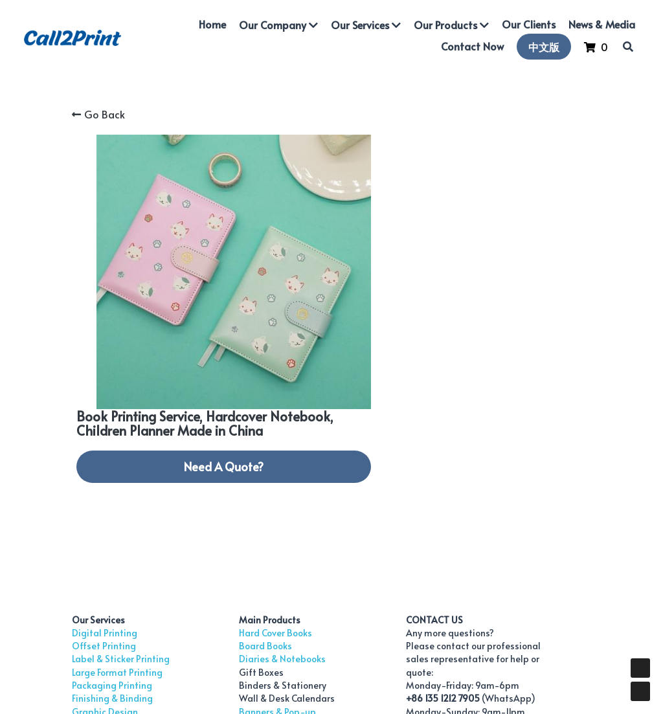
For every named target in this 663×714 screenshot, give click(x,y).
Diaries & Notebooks (247, 485)
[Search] (627, 47)
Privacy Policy (493, 649)
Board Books (230, 471)
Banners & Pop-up (242, 537)
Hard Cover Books (240, 458)
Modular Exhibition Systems (263, 550)
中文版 (542, 47)
